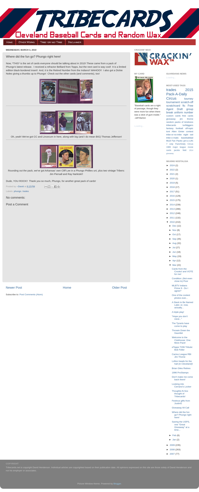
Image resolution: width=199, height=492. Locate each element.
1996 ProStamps (180, 372)
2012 (172, 213)
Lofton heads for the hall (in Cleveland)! (182, 362)
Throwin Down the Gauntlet (181, 331)
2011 (172, 217)
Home (9, 42)
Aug (174, 243)
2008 (172, 449)
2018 (172, 187)
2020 (172, 178)
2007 (172, 454)
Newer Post (14, 287)
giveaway (171, 119)
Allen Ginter (178, 131)
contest (189, 131)
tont (168, 131)
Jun (174, 252)
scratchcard (173, 105)
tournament (173, 102)
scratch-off (187, 102)
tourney (188, 98)
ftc (183, 105)
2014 (172, 204)
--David (20, 186)
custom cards (173, 116)
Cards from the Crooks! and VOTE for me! (182, 271)
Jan (174, 439)
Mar (174, 265)
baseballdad (187, 138)
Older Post (119, 287)
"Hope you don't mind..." (180, 317)
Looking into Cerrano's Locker (181, 385)
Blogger (117, 483)
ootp (171, 144)
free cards (187, 116)
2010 (172, 222)
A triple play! (178, 312)
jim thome (186, 119)
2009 (172, 445)
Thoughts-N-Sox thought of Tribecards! (180, 394)
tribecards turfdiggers (179, 125)
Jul (174, 247)
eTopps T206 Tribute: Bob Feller (182, 348)
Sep (174, 239)
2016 (172, 196)
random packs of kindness (179, 122)
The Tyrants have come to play (180, 324)
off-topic (189, 128)
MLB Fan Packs (174, 141)
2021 (172, 174)
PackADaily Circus (184, 144)
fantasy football (174, 128)
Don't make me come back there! (182, 378)
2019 (172, 183)
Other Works (27, 42)
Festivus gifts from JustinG (181, 402)
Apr (174, 260)
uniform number (183, 112)
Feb (174, 435)
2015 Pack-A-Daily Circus (179, 94)
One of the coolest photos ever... (181, 296)
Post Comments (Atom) (31, 294)
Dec (174, 226)
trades (26, 191)
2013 (172, 209)
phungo (17, 191)
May (174, 256)
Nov (174, 230)
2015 (172, 200)
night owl (188, 134)
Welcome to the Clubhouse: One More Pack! (181, 340)
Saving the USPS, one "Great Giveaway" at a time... (181, 426)
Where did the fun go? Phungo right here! (181, 415)
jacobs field (180, 150)
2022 (172, 169)
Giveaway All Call (180, 407)
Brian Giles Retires (181, 368)
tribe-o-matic (172, 138)
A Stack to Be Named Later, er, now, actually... (182, 305)
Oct (174, 234)
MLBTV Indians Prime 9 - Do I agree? (180, 288)
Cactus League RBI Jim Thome (181, 355)
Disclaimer (74, 42)
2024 (172, 165)
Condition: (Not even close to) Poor (182, 279)
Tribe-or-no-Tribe (51, 42)
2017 (172, 191)
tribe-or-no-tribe (174, 134)
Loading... (139, 126)
